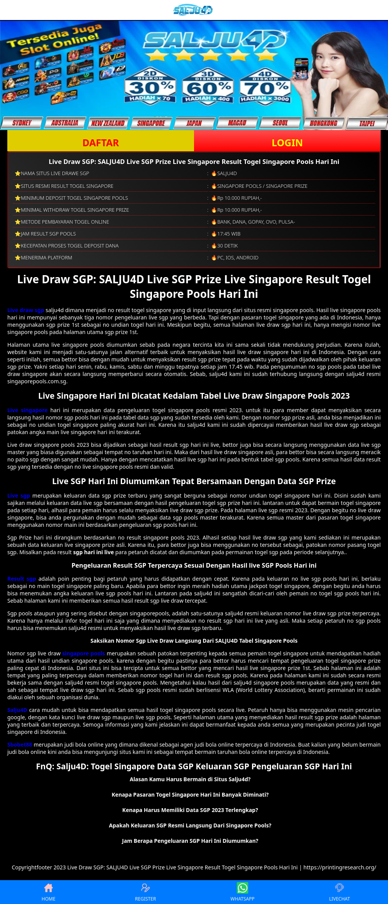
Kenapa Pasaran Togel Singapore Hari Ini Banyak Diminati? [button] (190, 794)
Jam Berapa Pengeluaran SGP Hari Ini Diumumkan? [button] (190, 840)
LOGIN (287, 142)
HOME (48, 892)
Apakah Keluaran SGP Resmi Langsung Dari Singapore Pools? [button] (190, 825)
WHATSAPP (242, 892)
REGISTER (145, 892)
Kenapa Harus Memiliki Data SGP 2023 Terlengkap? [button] (190, 810)
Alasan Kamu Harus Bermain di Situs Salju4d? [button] (190, 779)
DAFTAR (100, 142)
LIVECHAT (339, 892)
